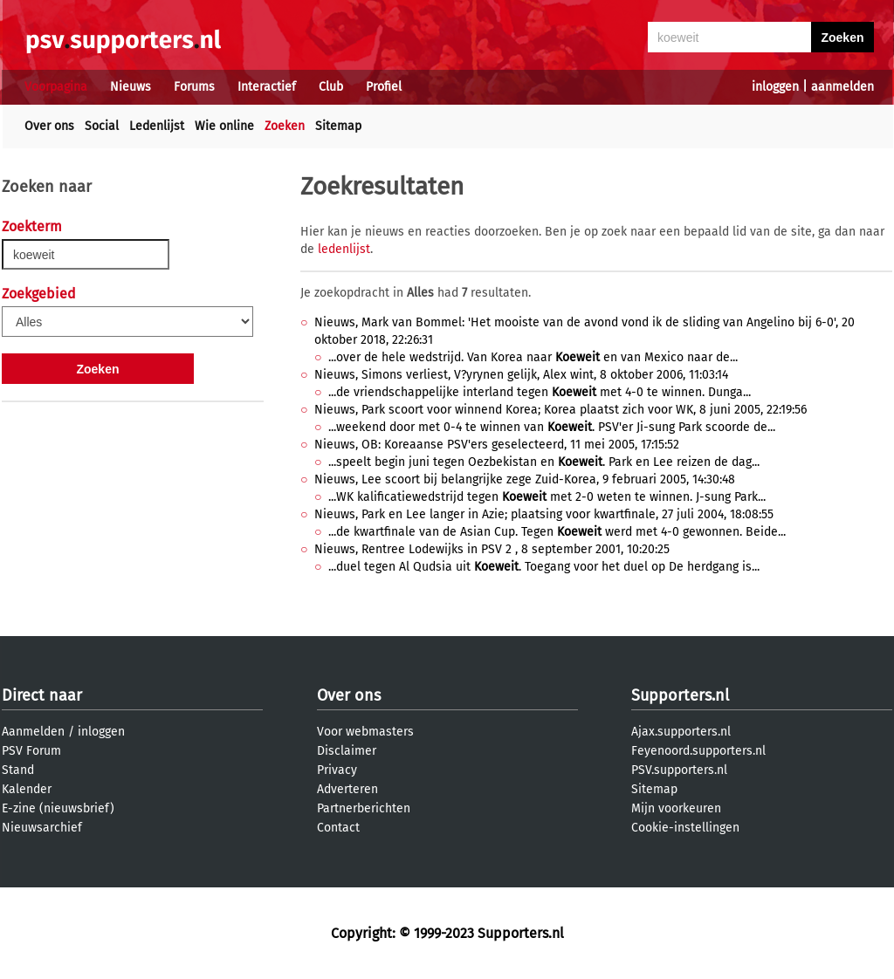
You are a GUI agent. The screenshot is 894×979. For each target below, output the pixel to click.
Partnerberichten (363, 808)
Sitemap (338, 126)
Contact (338, 827)
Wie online (224, 126)
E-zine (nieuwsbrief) (58, 808)
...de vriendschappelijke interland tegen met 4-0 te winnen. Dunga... (539, 392)
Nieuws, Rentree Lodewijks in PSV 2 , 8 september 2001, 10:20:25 (492, 549)
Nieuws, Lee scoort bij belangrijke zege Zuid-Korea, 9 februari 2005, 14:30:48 (524, 479)
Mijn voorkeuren (676, 808)
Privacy (337, 770)
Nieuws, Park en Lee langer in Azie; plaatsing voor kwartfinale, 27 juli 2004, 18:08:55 (544, 514)
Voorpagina (55, 86)
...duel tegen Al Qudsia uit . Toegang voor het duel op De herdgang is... (544, 566)
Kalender (27, 789)
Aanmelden (33, 731)
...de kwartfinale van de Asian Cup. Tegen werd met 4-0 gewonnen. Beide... (557, 531)
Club (331, 86)
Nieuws (130, 86)
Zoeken (285, 126)
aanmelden (842, 86)
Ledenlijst (156, 126)
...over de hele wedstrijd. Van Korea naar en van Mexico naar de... (533, 357)
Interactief (266, 86)
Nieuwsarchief (42, 827)
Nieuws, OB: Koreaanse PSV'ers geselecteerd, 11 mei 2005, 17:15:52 (496, 444)
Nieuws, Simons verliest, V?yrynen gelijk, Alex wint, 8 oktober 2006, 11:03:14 (521, 374)
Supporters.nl (680, 695)
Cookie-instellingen (685, 827)
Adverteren (347, 789)
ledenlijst (344, 249)
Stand (18, 770)
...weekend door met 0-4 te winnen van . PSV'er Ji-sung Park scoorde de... (551, 427)
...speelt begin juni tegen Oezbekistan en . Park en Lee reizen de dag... (544, 462)
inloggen (775, 86)
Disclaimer (346, 750)
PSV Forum (31, 750)
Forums (194, 86)
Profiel (384, 86)
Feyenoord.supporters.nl (698, 750)
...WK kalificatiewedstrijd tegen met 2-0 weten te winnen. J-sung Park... (547, 497)
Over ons (49, 126)
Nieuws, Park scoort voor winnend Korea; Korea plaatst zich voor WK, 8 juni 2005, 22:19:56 (560, 409)
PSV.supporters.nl (679, 770)
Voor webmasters (365, 731)
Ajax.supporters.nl (681, 731)
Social (102, 126)
